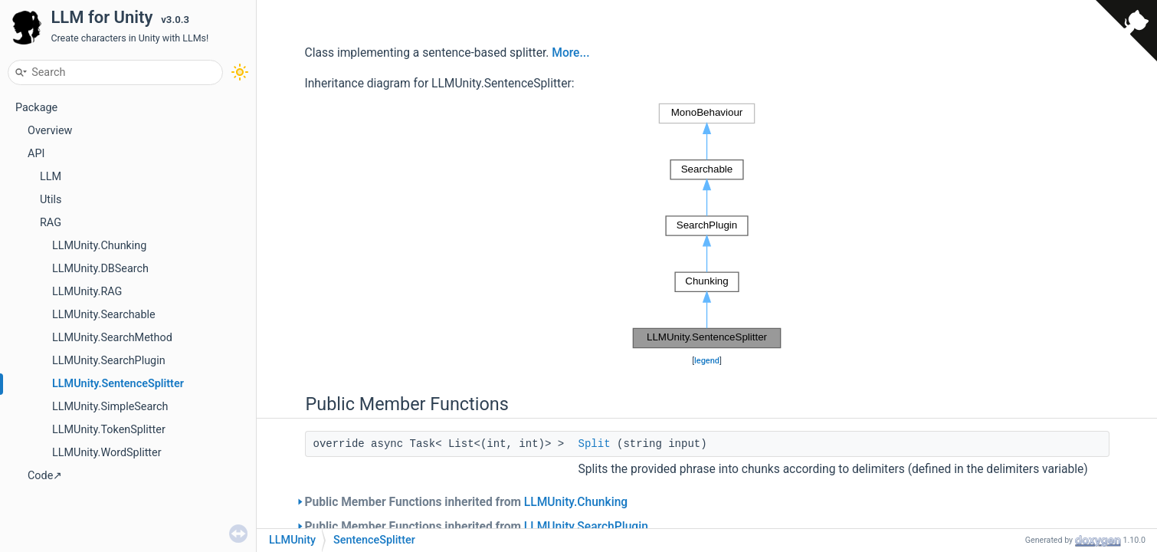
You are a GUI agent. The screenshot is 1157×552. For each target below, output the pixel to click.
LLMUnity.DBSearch (100, 268)
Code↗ (45, 475)
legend (706, 361)
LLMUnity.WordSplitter (107, 452)
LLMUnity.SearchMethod (112, 337)
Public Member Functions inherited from (466, 502)
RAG (50, 222)
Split (594, 444)
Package (36, 107)
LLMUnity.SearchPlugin (109, 360)
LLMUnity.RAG (87, 291)
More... (570, 53)
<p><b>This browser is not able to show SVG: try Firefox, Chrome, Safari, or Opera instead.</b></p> (707, 226)
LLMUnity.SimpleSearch (110, 406)
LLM (50, 176)
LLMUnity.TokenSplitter (109, 429)
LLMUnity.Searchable (104, 314)
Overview (50, 130)
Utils (50, 199)
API (36, 153)
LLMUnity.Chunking (99, 245)
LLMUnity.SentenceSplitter (118, 383)
